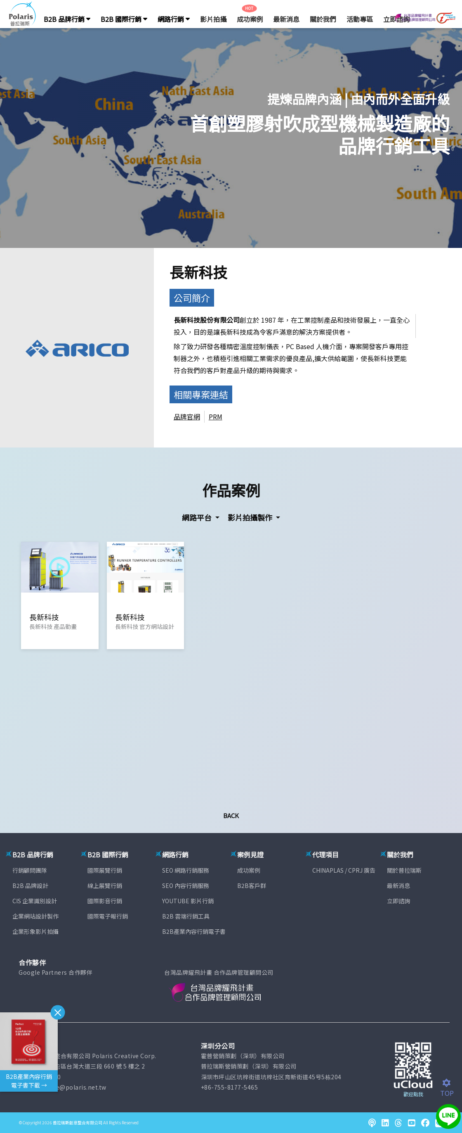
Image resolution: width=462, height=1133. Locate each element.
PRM (215, 416)
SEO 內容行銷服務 (185, 885)
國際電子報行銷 (107, 916)
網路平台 (197, 517)
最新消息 (286, 19)
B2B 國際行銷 (124, 19)
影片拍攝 (213, 19)
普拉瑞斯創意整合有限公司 (77, 1122)
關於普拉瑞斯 (404, 870)
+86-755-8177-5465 (229, 1087)
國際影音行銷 (104, 901)
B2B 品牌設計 (30, 885)
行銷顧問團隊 (29, 870)
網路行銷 (174, 19)
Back (231, 815)
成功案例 (250, 19)
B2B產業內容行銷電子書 (194, 931)
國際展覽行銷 (104, 870)
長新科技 (198, 271)
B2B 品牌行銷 (67, 19)
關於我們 (323, 19)
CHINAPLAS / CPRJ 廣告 (343, 870)
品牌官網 (187, 416)
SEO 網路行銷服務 (185, 870)
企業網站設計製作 (35, 916)
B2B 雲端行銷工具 (186, 916)
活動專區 (359, 19)
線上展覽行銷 (104, 885)
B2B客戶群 (251, 885)
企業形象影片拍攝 (35, 931)
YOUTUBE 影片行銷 (188, 901)
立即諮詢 (398, 901)
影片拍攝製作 (251, 517)
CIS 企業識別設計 (34, 901)
